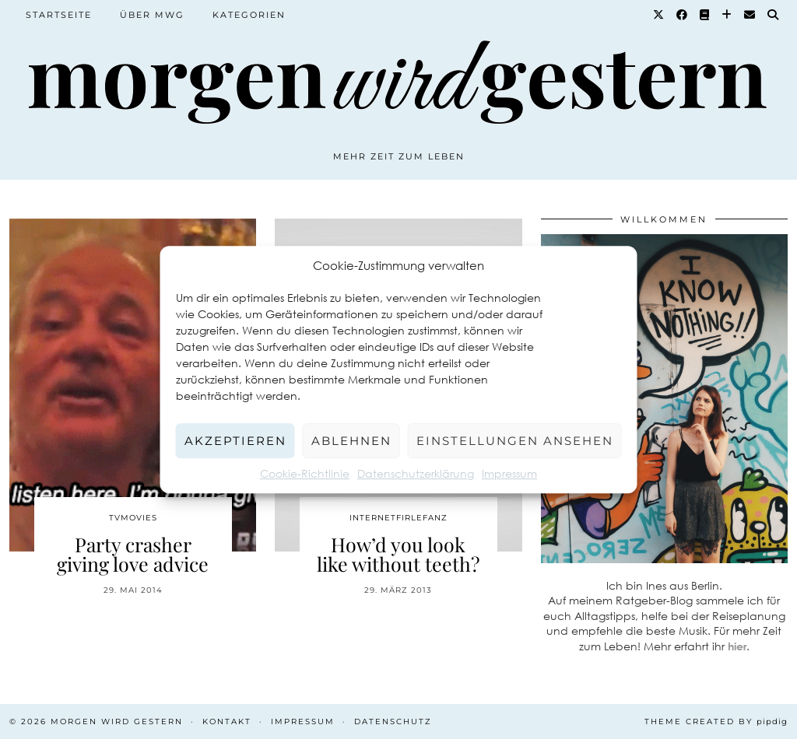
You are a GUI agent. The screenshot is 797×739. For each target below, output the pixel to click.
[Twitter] (659, 15)
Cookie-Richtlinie (304, 473)
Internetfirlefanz (398, 518)
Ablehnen (351, 440)
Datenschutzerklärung (415, 473)
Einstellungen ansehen (514, 440)
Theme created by (716, 721)
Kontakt (226, 721)
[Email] (750, 15)
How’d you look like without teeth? (398, 553)
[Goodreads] (705, 15)
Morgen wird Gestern (117, 721)
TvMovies (133, 518)
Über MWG (152, 14)
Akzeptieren (235, 440)
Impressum (509, 473)
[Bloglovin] (727, 15)
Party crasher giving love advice (133, 553)
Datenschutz (393, 721)
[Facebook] (682, 15)
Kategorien (249, 14)
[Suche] (773, 15)
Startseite (59, 14)
